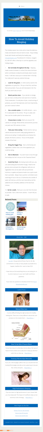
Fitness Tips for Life (21, 18)
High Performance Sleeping (21, 388)
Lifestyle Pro (16, 422)
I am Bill (10, 261)
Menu (22, 6)
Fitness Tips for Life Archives (21, 410)
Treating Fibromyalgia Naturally (21, 358)
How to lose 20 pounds (21, 413)
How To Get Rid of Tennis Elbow (21, 344)
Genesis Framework (24, 422)
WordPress (32, 422)
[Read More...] (30, 318)
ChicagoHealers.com (11, 58)
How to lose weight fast (21, 415)
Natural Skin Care (21, 309)
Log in (36, 422)
